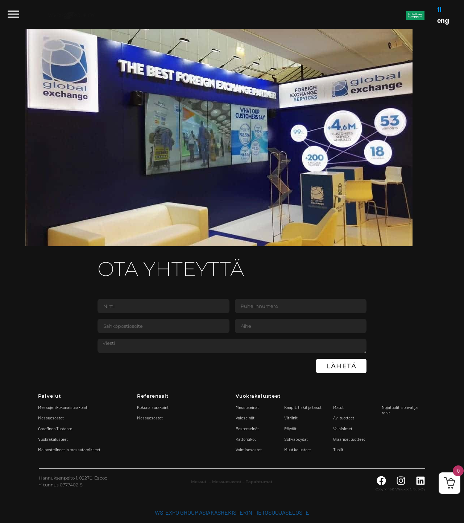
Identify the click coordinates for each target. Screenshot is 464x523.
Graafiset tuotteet (349, 439)
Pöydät (290, 428)
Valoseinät (245, 417)
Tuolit (338, 449)
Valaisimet (342, 428)
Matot (338, 407)
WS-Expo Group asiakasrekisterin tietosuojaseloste (232, 512)
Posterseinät (247, 428)
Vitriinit (291, 417)
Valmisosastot (249, 449)
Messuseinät (247, 407)
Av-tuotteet (343, 417)
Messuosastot (150, 417)
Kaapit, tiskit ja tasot (303, 407)
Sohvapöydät (296, 439)
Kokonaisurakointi (153, 407)
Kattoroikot (246, 439)
